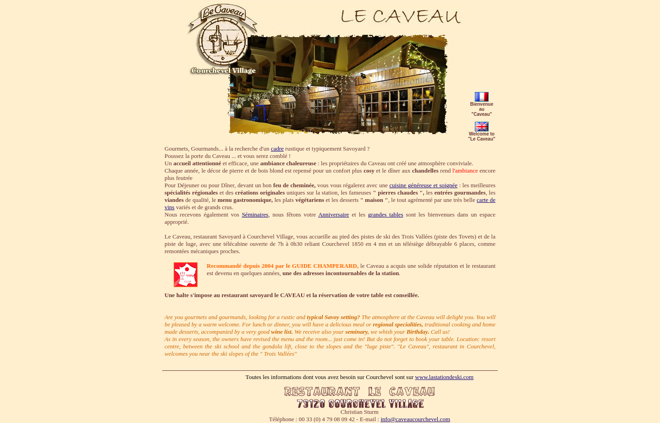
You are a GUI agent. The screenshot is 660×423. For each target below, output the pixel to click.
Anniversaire (333, 214)
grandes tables (385, 214)
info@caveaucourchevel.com (415, 419)
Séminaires (255, 214)
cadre (277, 148)
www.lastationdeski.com (444, 377)
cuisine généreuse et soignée (424, 185)
